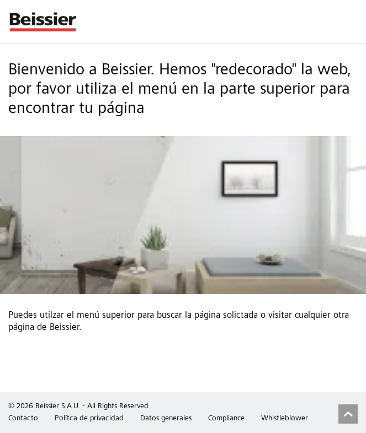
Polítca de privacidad (89, 419)
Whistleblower (284, 419)
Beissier (43, 21)
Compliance (226, 419)
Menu (352, 21)
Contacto (23, 419)
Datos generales (166, 419)
